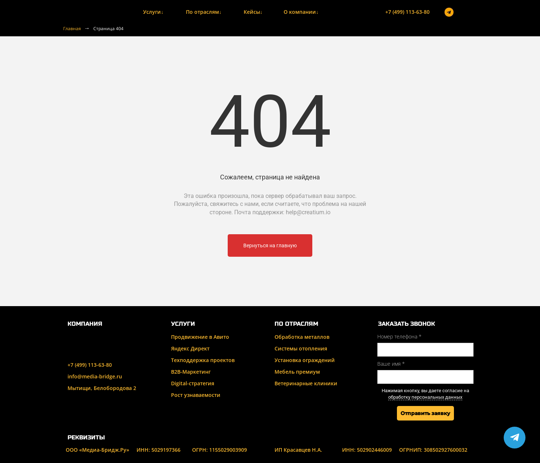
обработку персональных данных (425, 397)
